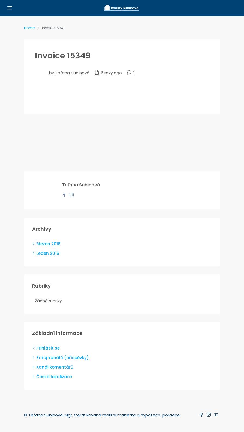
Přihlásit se (48, 348)
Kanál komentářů (54, 367)
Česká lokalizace (54, 376)
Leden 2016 (47, 253)
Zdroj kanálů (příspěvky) (62, 357)
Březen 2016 (48, 244)
